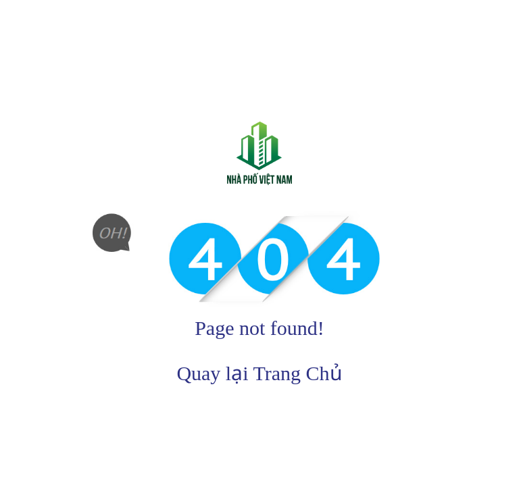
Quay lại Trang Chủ (259, 373)
